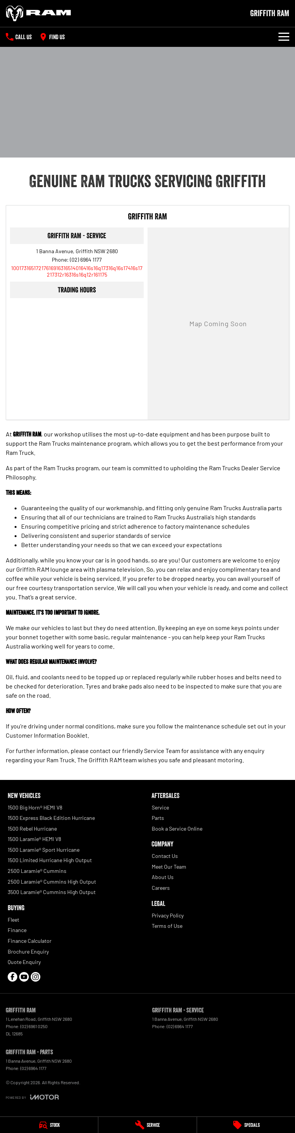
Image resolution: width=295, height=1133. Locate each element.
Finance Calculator (29, 940)
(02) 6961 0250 (34, 1026)
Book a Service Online (177, 828)
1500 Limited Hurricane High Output (50, 860)
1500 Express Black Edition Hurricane (51, 817)
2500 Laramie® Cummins (37, 871)
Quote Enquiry (24, 962)
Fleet (13, 919)
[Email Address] (77, 271)
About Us (163, 877)
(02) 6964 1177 (86, 259)
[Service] (147, 1125)
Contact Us (165, 856)
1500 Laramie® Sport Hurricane (44, 849)
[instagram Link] (35, 977)
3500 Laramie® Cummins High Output (52, 892)
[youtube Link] (24, 977)
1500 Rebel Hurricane (32, 828)
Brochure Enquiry (28, 951)
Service (160, 807)
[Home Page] (38, 13)
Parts (158, 817)
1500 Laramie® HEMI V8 (34, 839)
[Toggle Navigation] (283, 36)
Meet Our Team (169, 866)
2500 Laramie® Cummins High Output (52, 881)
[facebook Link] (12, 977)
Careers (161, 887)
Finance (17, 930)
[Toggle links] (32, 1097)
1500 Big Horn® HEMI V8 (35, 807)
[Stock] (49, 1125)
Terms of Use (167, 925)
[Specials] (246, 1125)
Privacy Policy (168, 915)
